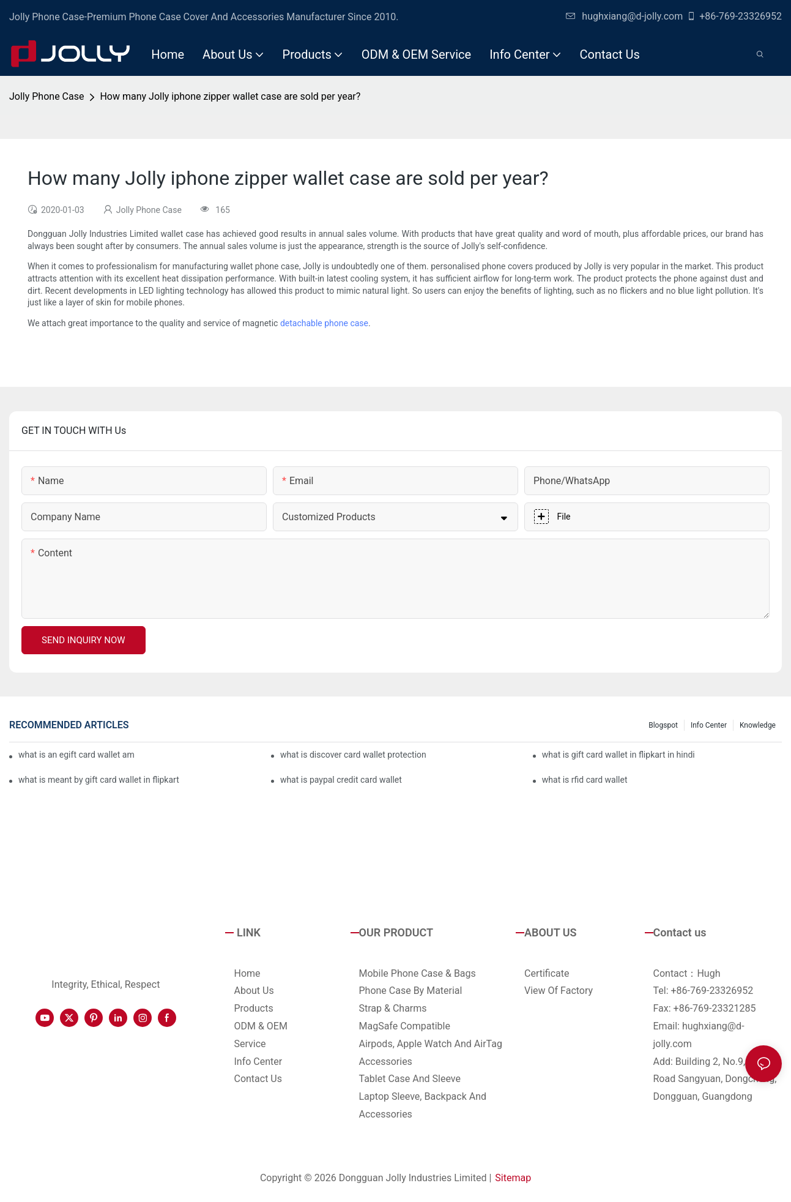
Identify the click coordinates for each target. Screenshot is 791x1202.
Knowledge (758, 725)
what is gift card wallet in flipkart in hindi (618, 755)
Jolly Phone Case (46, 96)
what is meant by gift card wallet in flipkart (98, 780)
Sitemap (513, 1178)
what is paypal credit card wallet (341, 780)
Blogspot (663, 725)
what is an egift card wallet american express (76, 755)
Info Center (709, 725)
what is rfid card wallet (585, 780)
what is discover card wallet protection (353, 755)
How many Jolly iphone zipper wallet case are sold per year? (230, 96)
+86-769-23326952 (734, 16)
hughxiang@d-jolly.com (624, 16)
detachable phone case (324, 323)
